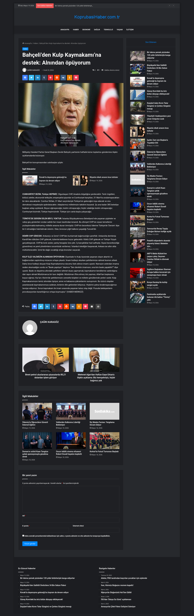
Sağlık (97, 30)
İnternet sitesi (78, 526)
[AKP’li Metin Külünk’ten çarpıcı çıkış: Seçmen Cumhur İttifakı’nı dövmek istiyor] (137, 257)
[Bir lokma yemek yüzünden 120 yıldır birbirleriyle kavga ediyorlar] (137, 56)
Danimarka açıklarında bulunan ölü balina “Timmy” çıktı (158, 297)
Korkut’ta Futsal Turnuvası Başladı (104, 451)
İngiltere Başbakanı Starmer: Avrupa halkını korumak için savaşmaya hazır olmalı (159, 272)
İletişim (130, 30)
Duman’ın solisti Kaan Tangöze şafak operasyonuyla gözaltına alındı (35, 454)
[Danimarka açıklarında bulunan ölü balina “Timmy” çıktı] (137, 298)
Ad (24, 516)
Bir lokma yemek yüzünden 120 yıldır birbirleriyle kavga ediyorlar (158, 55)
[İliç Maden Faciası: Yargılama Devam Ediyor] (104, 411)
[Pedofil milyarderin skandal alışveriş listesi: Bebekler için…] (137, 244)
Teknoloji (108, 30)
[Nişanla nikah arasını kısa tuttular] (80, 180)
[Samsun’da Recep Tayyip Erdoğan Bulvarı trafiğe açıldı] (137, 232)
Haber (76, 30)
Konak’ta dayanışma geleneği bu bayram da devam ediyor (156, 81)
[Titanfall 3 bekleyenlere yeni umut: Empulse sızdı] (137, 120)
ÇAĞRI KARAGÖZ (33, 70)
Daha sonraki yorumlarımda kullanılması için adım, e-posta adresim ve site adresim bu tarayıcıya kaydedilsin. (67, 536)
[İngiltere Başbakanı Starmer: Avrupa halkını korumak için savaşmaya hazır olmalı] (137, 273)
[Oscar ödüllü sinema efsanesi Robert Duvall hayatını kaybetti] (71, 440)
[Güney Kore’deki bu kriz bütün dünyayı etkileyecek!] (137, 95)
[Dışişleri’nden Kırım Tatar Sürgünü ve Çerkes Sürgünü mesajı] (137, 107)
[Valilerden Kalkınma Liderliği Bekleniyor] (71, 411)
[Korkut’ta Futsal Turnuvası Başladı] (104, 440)
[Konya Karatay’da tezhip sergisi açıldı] (137, 286)
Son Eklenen (150, 42)
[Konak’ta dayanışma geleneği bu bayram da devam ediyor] (29, 180)
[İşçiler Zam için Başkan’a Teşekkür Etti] (137, 144)
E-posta (26, 526)
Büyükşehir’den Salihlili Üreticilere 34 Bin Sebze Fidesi (157, 68)
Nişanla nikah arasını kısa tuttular (104, 177)
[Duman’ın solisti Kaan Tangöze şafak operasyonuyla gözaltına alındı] (37, 440)
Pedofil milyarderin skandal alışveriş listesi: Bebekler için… (158, 243)
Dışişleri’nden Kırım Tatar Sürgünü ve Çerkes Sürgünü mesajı (158, 106)
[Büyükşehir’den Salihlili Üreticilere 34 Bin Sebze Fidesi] (137, 69)
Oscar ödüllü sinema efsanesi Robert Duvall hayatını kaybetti (156, 206)
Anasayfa (64, 30)
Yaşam (120, 30)
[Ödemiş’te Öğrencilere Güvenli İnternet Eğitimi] (37, 411)
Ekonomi (86, 30)
